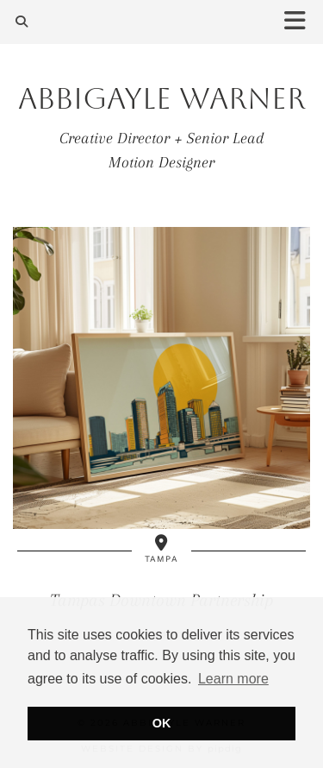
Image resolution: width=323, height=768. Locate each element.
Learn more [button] (233, 678)
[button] (300, 22)
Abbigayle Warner (162, 99)
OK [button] (161, 723)
